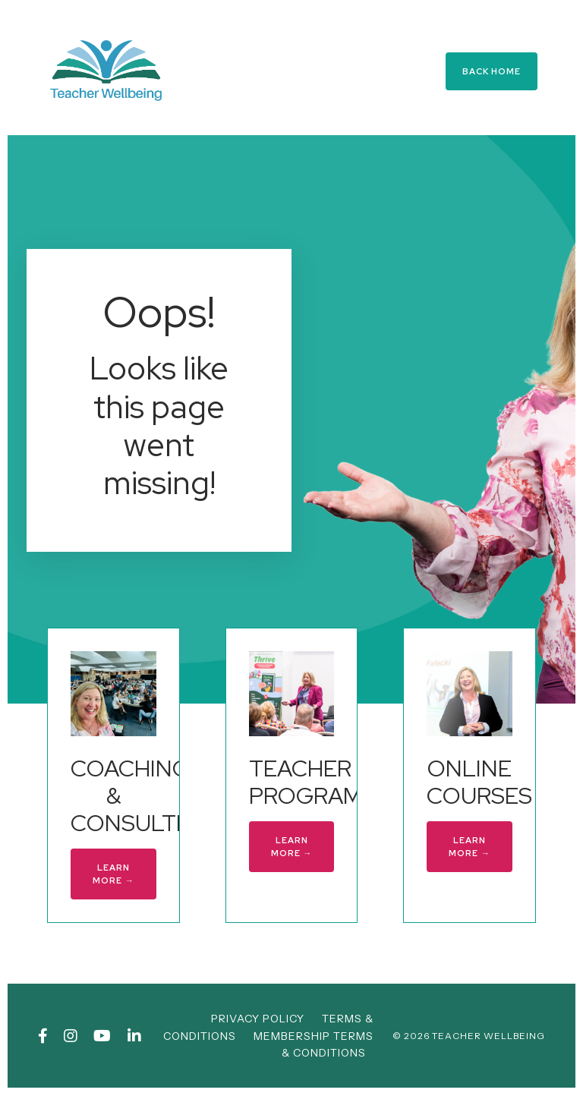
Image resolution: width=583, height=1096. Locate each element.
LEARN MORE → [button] (113, 874)
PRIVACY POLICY (257, 1018)
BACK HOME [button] (491, 71)
